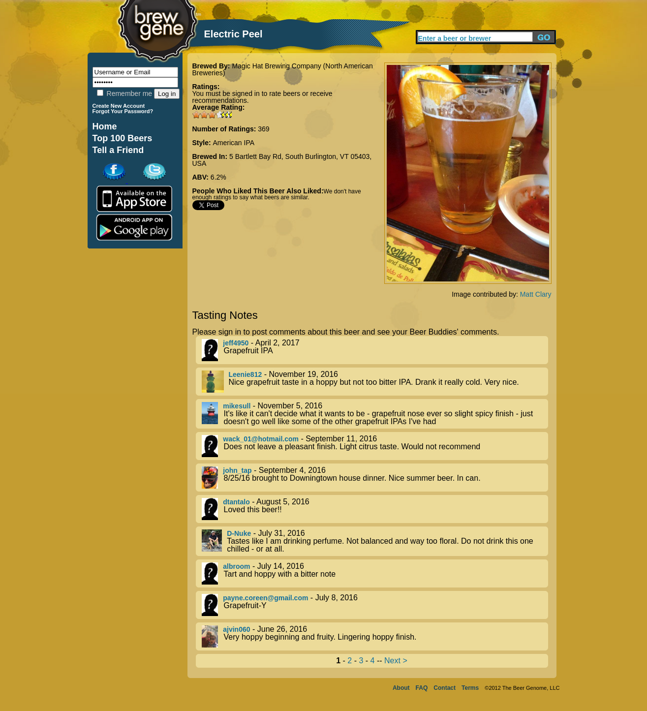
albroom (236, 566)
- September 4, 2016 (375, 477)
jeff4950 (235, 343)
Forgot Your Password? (123, 111)
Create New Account (118, 106)
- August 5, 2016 (375, 509)
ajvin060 (236, 629)
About (401, 687)
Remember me (124, 93)
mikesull (236, 406)
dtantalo (236, 502)
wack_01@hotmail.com (261, 439)
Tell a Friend (118, 150)
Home (104, 126)
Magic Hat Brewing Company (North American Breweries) (282, 69)
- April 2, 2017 (375, 350)
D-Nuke (239, 533)
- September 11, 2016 (375, 446)
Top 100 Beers (122, 138)
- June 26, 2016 (375, 636)
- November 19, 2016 (375, 382)
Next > (395, 660)
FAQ (422, 687)
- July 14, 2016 (375, 573)
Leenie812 (245, 374)
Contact (444, 687)
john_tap (237, 470)
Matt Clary (536, 294)
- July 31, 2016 (375, 541)
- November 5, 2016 (375, 414)
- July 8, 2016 (375, 605)
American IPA (234, 143)
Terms (470, 687)
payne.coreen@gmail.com (265, 598)
